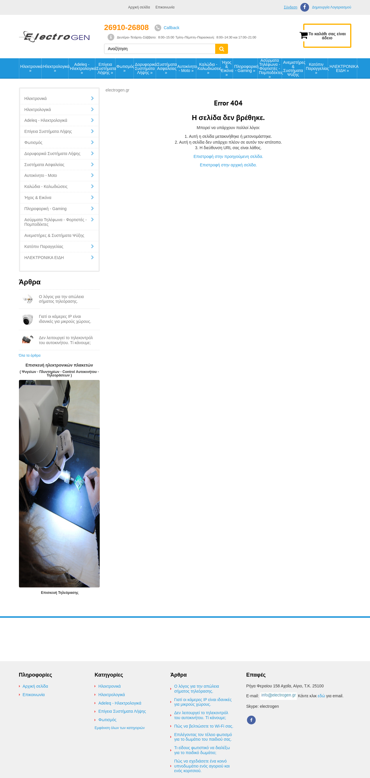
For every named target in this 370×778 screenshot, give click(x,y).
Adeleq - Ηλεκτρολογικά (82, 68)
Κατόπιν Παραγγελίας (317, 68)
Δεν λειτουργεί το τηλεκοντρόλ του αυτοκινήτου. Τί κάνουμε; (201, 715)
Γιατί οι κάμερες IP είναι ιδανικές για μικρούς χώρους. (203, 702)
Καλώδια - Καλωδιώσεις (209, 68)
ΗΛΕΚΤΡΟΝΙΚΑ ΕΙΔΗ (343, 68)
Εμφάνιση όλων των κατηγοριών (119, 728)
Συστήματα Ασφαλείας (166, 68)
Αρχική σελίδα (139, 7)
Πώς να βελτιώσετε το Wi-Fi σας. (203, 726)
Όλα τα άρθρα (30, 355)
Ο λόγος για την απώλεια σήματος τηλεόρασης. (196, 688)
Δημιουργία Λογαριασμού (331, 7)
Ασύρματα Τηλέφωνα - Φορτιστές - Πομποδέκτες (270, 68)
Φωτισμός (125, 68)
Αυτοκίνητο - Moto (186, 68)
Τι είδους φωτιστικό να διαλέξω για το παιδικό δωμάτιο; (202, 750)
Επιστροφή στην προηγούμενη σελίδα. (228, 156)
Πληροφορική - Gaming (245, 68)
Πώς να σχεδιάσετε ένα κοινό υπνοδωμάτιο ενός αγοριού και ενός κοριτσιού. (201, 766)
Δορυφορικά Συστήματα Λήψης (145, 68)
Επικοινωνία (164, 7)
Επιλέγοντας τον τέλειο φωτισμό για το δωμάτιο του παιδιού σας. (203, 737)
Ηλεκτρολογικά (55, 68)
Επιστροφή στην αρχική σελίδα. (228, 165)
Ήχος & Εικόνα (227, 68)
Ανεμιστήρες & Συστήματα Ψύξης (293, 68)
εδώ (321, 695)
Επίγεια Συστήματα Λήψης (106, 68)
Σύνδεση (290, 7)
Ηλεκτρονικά (30, 68)
